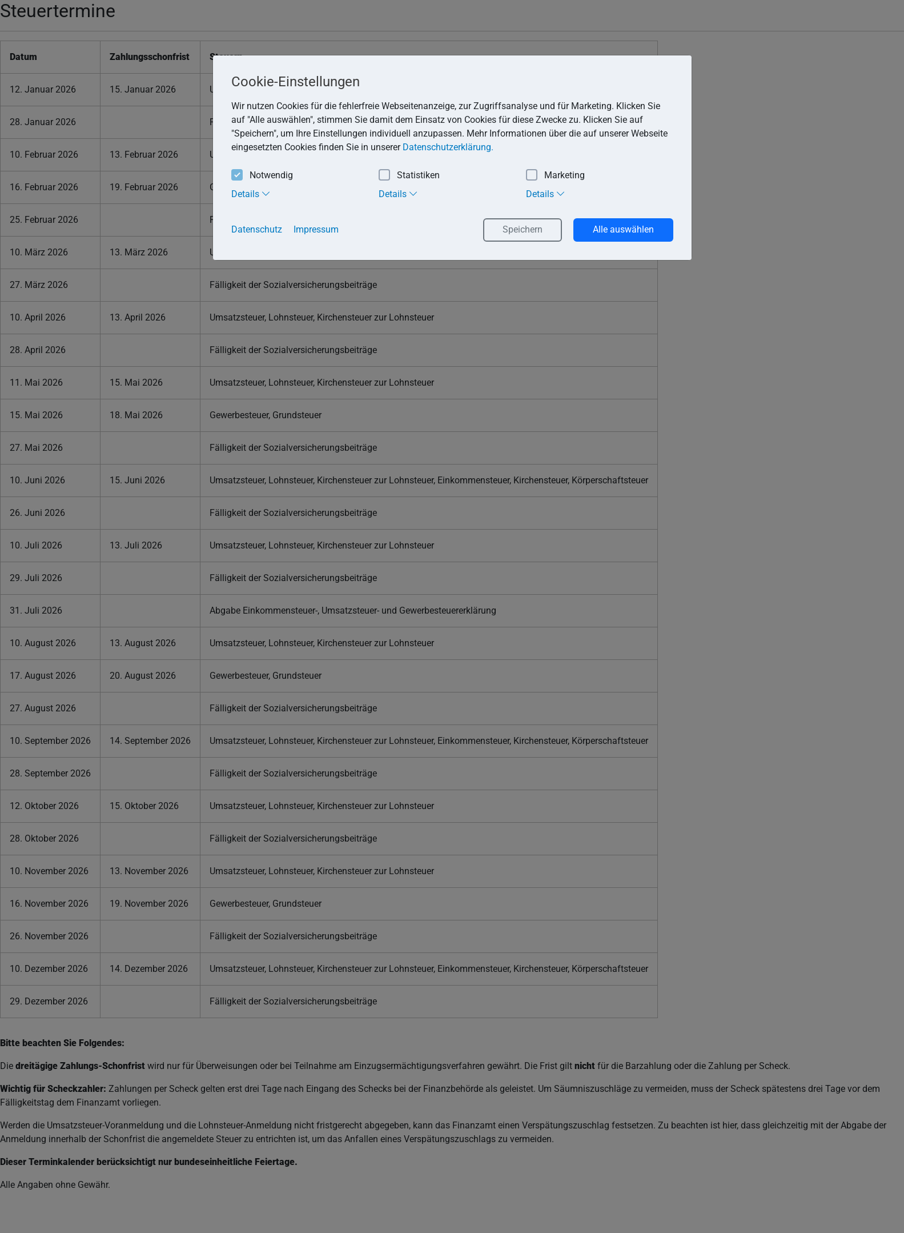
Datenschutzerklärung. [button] (448, 147)
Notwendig (262, 175)
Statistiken (409, 175)
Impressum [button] (316, 229)
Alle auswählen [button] (623, 229)
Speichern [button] (523, 229)
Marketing (555, 175)
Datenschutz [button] (256, 229)
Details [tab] (251, 193)
